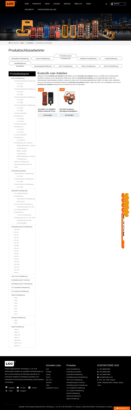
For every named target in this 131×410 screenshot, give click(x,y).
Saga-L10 (17, 345)
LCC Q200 (20, 83)
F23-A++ (16, 248)
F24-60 (16, 272)
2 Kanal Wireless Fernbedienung (24, 173)
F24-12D (16, 270)
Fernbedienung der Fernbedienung (65, 56)
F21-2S (16, 235)
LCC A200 (20, 176)
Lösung (48, 374)
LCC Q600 (20, 100)
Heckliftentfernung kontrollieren (20, 63)
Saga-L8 (16, 337)
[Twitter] (10, 390)
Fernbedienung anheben (18, 171)
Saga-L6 (16, 332)
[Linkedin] (33, 387)
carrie (101, 377)
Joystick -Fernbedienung (21, 161)
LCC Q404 (20, 94)
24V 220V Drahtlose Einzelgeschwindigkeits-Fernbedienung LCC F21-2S (69, 110)
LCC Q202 (20, 86)
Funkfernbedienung (111, 58)
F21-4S (16, 240)
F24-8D (16, 259)
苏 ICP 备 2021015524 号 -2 (67, 407)
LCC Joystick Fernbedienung (20, 291)
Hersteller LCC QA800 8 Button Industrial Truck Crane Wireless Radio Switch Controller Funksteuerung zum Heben (47, 110)
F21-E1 (16, 232)
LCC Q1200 (20, 129)
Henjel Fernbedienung (18, 295)
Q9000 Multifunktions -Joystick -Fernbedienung (26, 158)
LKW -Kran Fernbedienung (19, 276)
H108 (15, 300)
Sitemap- (78, 407)
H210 (15, 308)
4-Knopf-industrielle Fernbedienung (24, 89)
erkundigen (48, 115)
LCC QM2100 (21, 140)
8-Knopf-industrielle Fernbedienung (24, 105)
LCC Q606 (20, 102)
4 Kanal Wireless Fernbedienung (24, 179)
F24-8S (16, 256)
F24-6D (16, 253)
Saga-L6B (17, 335)
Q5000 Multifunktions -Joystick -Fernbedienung (26, 147)
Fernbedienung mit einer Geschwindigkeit (24, 222)
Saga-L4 (16, 329)
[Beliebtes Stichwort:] (106, 4)
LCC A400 (20, 181)
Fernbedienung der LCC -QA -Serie (24, 217)
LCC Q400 (20, 91)
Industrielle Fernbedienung (20, 58)
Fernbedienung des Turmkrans (23, 143)
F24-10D (16, 264)
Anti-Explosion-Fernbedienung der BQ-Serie (26, 200)
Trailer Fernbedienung (88, 66)
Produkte (48, 372)
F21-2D (16, 237)
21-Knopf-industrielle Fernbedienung (20, 136)
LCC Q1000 (20, 118)
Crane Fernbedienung (43, 58)
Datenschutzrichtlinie (88, 407)
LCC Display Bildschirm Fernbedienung (21, 211)
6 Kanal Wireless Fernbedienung (24, 184)
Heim (47, 369)
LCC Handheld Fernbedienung (20, 287)
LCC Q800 (20, 108)
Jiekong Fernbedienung (18, 317)
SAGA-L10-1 (18, 343)
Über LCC (49, 380)
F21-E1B (16, 229)
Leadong (109, 407)
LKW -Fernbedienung (65, 66)
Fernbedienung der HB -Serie (25, 207)
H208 (15, 303)
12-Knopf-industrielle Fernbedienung (20, 125)
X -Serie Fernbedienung (24, 215)
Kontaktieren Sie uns (52, 388)
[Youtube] (21, 387)
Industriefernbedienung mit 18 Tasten (23, 166)
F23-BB (16, 245)
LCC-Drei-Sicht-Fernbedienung (23, 204)
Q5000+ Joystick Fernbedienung (22, 152)
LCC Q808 (20, 110)
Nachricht (49, 382)
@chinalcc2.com (108, 377)
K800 (15, 323)
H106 (15, 297)
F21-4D (16, 243)
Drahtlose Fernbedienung (88, 58)
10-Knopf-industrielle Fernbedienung (20, 114)
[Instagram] (21, 390)
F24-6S (16, 251)
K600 (15, 320)
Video (47, 385)
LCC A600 (20, 187)
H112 (15, 311)
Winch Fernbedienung (111, 66)
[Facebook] (10, 387)
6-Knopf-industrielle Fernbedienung (24, 97)
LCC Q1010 (20, 121)
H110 (15, 306)
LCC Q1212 (20, 132)
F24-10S (16, 262)
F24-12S (16, 267)
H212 (15, 314)
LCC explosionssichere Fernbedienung (21, 195)
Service (48, 377)
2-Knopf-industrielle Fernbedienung (24, 81)
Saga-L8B (17, 340)
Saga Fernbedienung (17, 327)
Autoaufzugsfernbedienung (42, 66)
